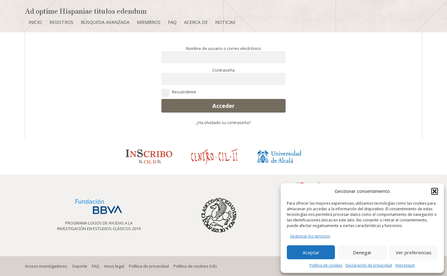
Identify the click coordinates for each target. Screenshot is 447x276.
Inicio (35, 22)
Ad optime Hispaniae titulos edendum (86, 11)
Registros (61, 22)
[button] (434, 191)
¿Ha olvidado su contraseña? (223, 122)
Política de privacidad (149, 266)
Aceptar (311, 252)
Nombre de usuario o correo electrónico (223, 48)
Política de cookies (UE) (195, 266)
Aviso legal (114, 266)
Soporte (79, 266)
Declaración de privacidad (368, 265)
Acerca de (196, 22)
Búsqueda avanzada (105, 22)
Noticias (225, 22)
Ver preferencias (413, 252)
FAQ (172, 22)
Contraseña (223, 70)
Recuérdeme (223, 92)
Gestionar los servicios (310, 236)
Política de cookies (325, 265)
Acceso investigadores (46, 266)
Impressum (405, 265)
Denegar (362, 252)
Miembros (148, 22)
